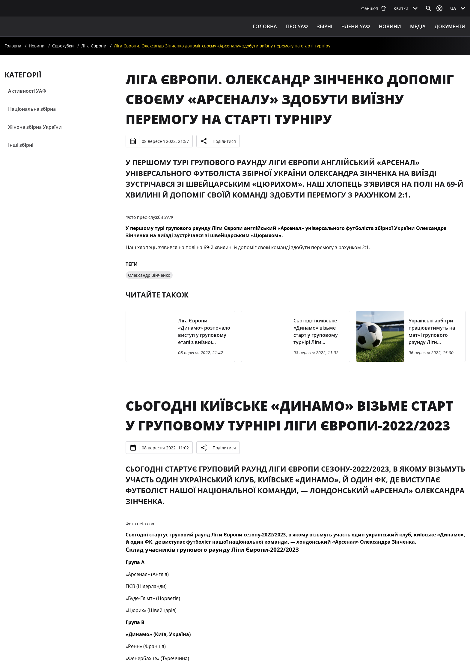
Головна (265, 26)
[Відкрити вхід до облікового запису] (439, 8)
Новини (390, 26)
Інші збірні (20, 145)
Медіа (418, 26)
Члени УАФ (355, 26)
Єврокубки (63, 46)
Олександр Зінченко (149, 275)
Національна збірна (32, 109)
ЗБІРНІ (324, 26)
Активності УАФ (27, 91)
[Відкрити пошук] (428, 8)
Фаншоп (373, 8)
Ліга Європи (93, 46)
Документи (450, 26)
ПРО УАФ (297, 26)
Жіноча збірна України (35, 127)
